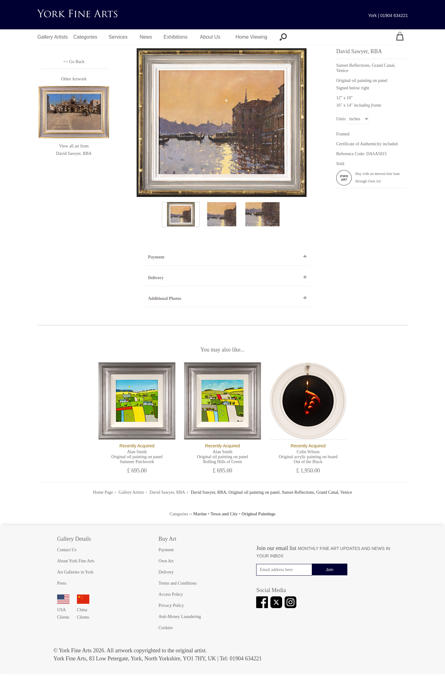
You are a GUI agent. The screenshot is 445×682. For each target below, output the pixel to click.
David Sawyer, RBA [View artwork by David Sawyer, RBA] (371, 60)
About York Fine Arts (76, 561)
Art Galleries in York (75, 572)
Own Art (166, 561)
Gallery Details (74, 539)
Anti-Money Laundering (180, 616)
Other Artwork (74, 79)
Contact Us (67, 550)
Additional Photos (164, 298)
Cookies (166, 627)
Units (340, 119)
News (146, 37)
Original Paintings (258, 514)
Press (61, 583)
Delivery (156, 277)
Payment (156, 257)
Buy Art (167, 539)
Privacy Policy (171, 605)
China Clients (83, 610)
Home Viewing (251, 37)
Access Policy (171, 594)
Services (117, 37)
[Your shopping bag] (400, 37)
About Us (210, 37)
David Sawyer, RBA (74, 153)
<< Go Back (74, 61)
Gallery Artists (52, 37)
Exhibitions (175, 37)
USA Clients (63, 610)
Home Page (103, 492)
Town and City (224, 514)
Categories (85, 37)
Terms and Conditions (178, 583)
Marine (200, 514)
